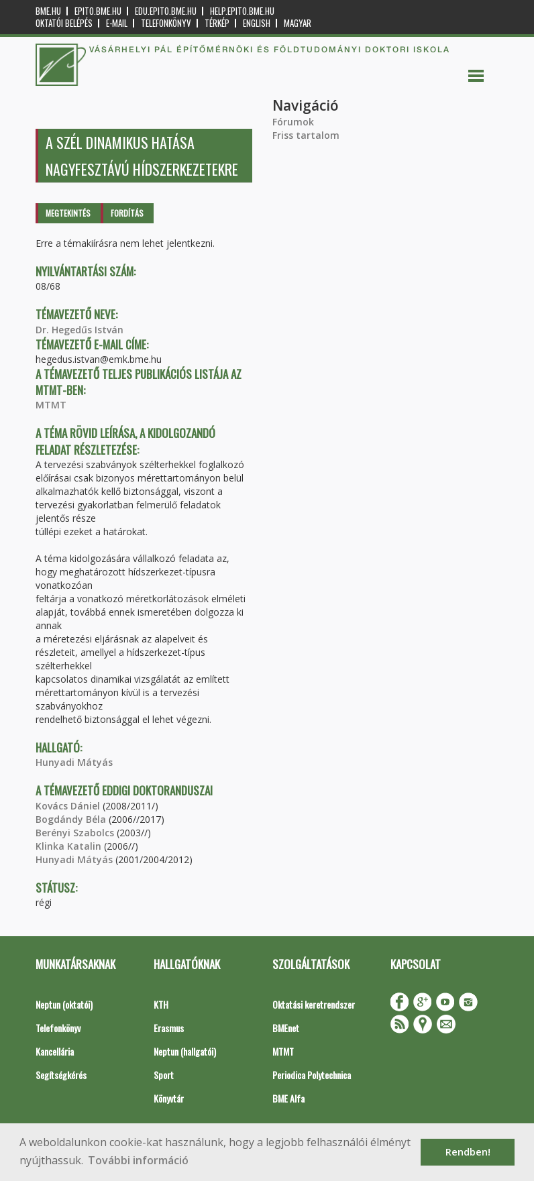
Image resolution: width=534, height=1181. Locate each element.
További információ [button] (138, 1160)
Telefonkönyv (166, 23)
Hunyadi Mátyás (74, 762)
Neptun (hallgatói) (185, 1051)
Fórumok (293, 121)
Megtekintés (68, 213)
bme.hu (48, 11)
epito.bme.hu (97, 11)
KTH (161, 1004)
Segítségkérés (61, 1075)
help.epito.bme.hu (242, 11)
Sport (164, 1075)
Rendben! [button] (467, 1151)
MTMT (51, 404)
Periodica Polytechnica (311, 1075)
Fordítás (127, 213)
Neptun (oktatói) (64, 1004)
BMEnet (285, 1028)
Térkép (217, 23)
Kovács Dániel (68, 805)
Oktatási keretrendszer (313, 1004)
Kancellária (55, 1051)
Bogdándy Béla (71, 819)
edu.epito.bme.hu (166, 11)
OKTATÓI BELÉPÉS (64, 23)
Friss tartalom (305, 135)
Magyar (297, 23)
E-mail (116, 23)
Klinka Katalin (68, 846)
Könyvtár (169, 1098)
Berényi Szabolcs (75, 832)
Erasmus (169, 1028)
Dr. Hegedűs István (79, 329)
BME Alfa (288, 1098)
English (256, 23)
